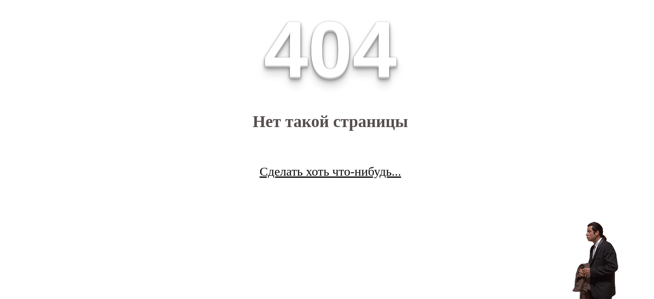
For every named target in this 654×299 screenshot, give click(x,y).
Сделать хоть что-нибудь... (330, 171)
